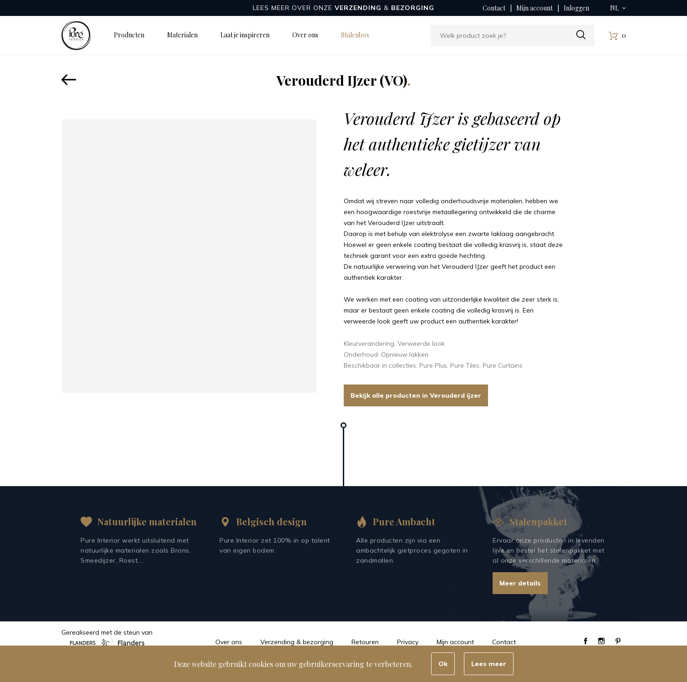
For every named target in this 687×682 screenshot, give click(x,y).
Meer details (520, 583)
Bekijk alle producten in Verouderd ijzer (416, 395)
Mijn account (534, 8)
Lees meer (488, 664)
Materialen (182, 35)
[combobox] (513, 35)
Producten (129, 35)
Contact (494, 8)
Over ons (305, 35)
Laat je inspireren (245, 35)
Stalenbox (355, 35)
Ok (443, 664)
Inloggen (576, 8)
